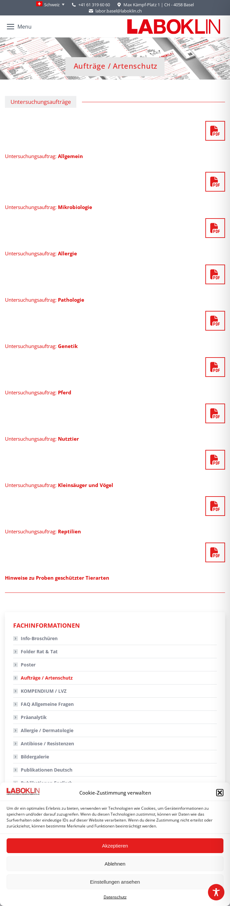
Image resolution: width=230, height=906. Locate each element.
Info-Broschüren (39, 638)
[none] (50, 4)
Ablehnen (115, 864)
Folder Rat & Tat (39, 651)
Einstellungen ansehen (115, 882)
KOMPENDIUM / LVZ (43, 691)
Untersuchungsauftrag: (44, 156)
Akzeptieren (115, 845)
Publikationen (46, 770)
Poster (28, 665)
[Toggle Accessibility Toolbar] (216, 892)
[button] (219, 792)
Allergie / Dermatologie (47, 730)
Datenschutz (115, 897)
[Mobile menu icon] (19, 26)
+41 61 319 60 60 (94, 5)
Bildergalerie (35, 757)
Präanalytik (34, 717)
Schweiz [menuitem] (52, 5)
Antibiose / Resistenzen (47, 743)
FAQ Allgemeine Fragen (47, 704)
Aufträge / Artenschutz (47, 678)
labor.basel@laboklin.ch (114, 11)
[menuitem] (50, 5)
